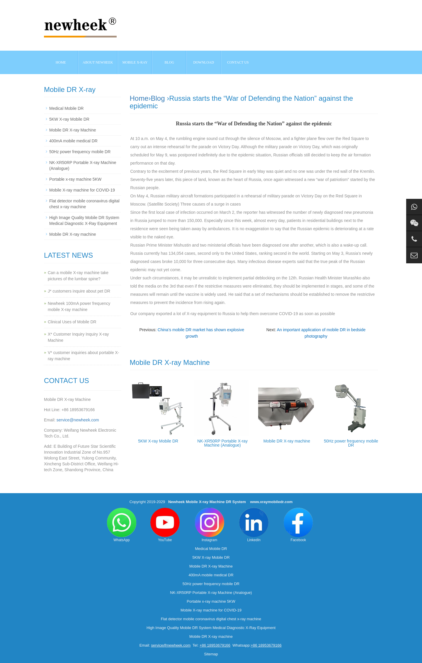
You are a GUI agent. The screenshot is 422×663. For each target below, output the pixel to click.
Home (61, 62)
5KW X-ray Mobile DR (158, 441)
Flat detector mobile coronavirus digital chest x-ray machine (211, 619)
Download (203, 62)
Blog (158, 98)
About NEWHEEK (98, 62)
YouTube (165, 525)
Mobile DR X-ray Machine (72, 130)
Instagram (209, 525)
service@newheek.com (78, 420)
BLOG (169, 62)
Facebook (298, 525)
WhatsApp (121, 525)
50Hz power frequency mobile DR (351, 443)
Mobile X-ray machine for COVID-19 (82, 190)
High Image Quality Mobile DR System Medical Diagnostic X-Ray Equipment (211, 628)
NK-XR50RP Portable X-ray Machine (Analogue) (222, 443)
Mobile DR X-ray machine (286, 441)
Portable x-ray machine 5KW (75, 179)
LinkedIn (253, 525)
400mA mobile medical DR (73, 141)
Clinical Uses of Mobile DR (72, 321)
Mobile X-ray (134, 62)
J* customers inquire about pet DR (79, 291)
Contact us (238, 62)
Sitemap (211, 654)
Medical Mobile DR (66, 108)
